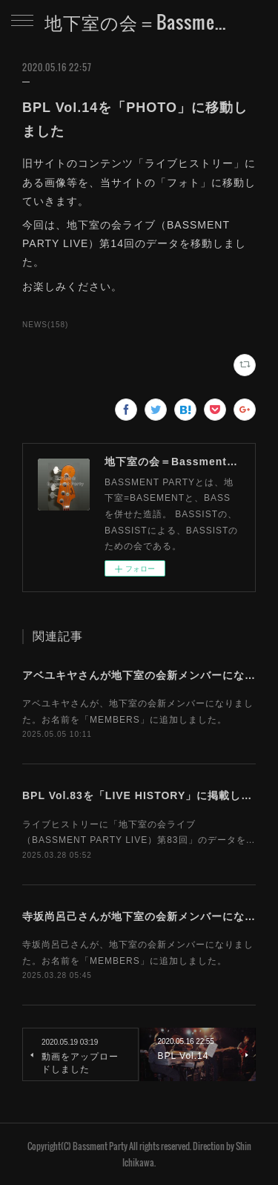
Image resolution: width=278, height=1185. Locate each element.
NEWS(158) (45, 325)
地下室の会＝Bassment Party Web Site (139, 21)
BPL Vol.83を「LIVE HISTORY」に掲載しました (148, 795)
